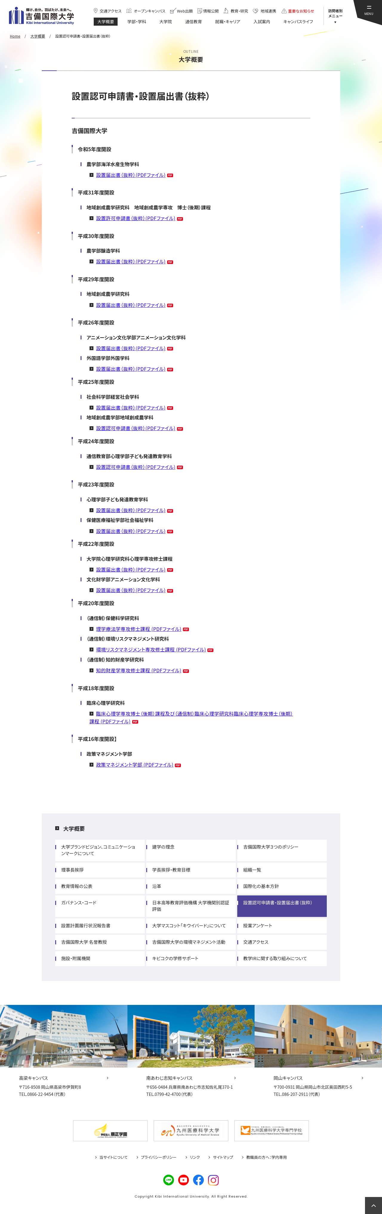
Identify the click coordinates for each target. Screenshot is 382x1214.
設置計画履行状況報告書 (85, 925)
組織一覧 (252, 870)
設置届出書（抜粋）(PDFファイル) (131, 174)
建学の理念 (163, 847)
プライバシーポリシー (159, 1157)
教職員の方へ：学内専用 (266, 1157)
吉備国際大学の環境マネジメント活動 (188, 942)
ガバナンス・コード (78, 902)
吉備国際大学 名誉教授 (84, 942)
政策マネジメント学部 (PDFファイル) (134, 764)
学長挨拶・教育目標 (171, 870)
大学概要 (74, 828)
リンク (195, 1157)
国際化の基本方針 (261, 886)
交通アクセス (255, 942)
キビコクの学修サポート (175, 958)
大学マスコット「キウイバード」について (189, 925)
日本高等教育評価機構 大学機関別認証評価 (190, 905)
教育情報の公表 (76, 886)
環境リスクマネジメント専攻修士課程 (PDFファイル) (151, 649)
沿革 (156, 886)
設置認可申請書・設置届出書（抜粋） (278, 902)
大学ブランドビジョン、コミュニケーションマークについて (98, 850)
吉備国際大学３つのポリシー (270, 847)
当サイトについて (113, 1157)
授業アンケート (257, 925)
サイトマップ (223, 1157)
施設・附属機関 (75, 958)
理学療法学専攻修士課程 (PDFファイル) (138, 628)
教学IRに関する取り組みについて (275, 958)
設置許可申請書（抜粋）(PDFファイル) (135, 218)
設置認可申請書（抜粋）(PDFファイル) (135, 428)
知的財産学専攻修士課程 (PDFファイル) (138, 670)
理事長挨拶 (72, 870)
